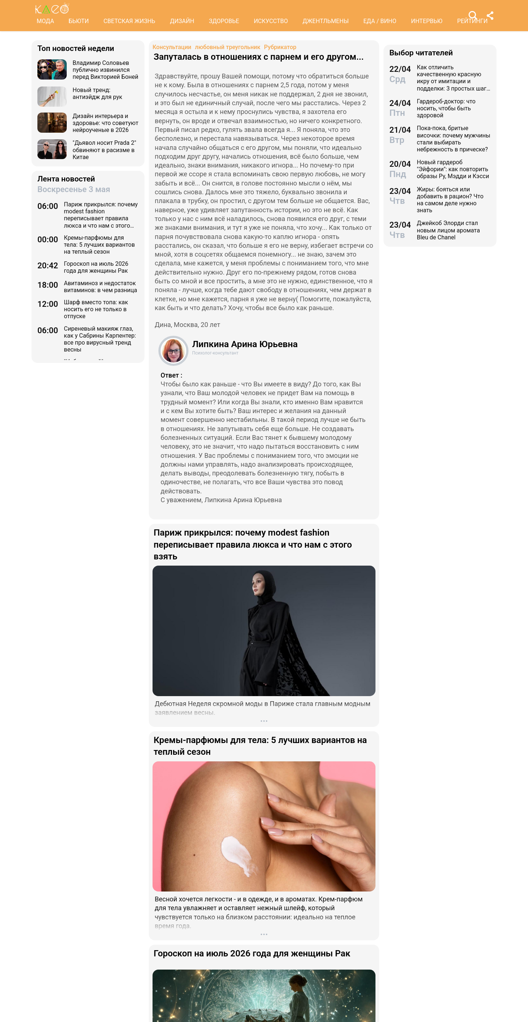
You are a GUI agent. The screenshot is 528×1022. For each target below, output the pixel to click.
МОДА (45, 21)
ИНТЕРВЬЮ (427, 21)
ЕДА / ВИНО (379, 21)
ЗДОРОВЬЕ (224, 21)
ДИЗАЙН (182, 21)
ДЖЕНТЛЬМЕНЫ (325, 21)
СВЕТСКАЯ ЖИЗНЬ (129, 21)
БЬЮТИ (79, 21)
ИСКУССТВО (271, 21)
